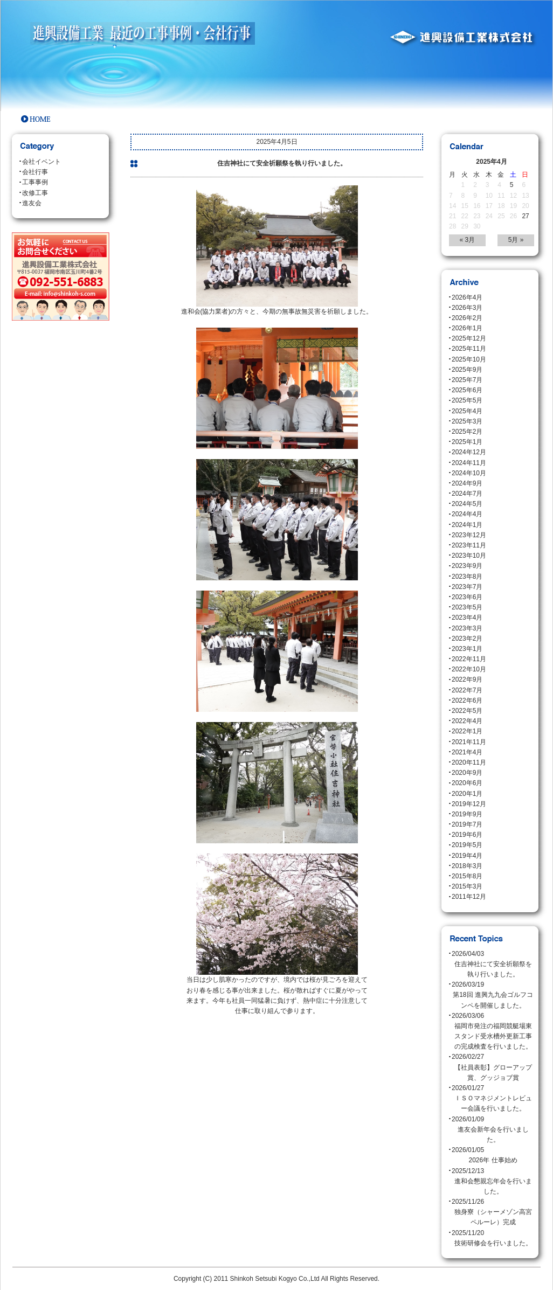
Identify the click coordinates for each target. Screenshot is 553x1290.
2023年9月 (467, 566)
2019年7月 (467, 824)
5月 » (516, 240)
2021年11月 (469, 742)
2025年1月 (467, 442)
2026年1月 (467, 328)
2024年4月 (467, 514)
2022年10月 (469, 669)
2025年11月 (469, 348)
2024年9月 (467, 483)
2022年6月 (467, 700)
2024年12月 (469, 452)
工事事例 (35, 182)
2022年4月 (467, 721)
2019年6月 (467, 834)
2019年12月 (469, 804)
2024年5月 (467, 504)
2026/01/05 (493, 1156)
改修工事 (35, 193)
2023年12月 (469, 535)
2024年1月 (467, 525)
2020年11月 (469, 762)
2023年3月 (467, 628)
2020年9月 (467, 772)
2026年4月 (467, 297)
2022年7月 (467, 690)
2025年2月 (467, 431)
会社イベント (41, 161)
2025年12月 (469, 338)
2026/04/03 (493, 965)
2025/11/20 (493, 1239)
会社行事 (35, 172)
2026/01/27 (493, 1099)
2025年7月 (467, 380)
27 (525, 216)
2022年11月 (469, 659)
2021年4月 (467, 752)
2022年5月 (467, 711)
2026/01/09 (493, 1130)
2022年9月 (467, 679)
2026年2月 (467, 318)
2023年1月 (467, 649)
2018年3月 (467, 866)
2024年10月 (469, 473)
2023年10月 (469, 555)
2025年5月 (467, 400)
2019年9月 (467, 814)
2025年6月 (467, 390)
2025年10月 (469, 359)
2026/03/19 (493, 996)
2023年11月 (469, 545)
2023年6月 (467, 597)
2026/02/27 (493, 1068)
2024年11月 (469, 463)
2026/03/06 (493, 1032)
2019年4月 (467, 855)
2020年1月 (467, 793)
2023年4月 (467, 617)
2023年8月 (467, 576)
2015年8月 (467, 876)
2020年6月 (467, 783)
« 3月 (467, 240)
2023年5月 (467, 607)
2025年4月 (467, 411)
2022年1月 (467, 731)
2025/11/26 (493, 1213)
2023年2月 (467, 638)
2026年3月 (467, 307)
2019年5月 (467, 845)
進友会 (32, 203)
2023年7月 (467, 587)
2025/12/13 (493, 1182)
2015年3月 (467, 886)
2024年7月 (467, 493)
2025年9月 (467, 369)
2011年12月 (469, 896)
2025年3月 (467, 421)
